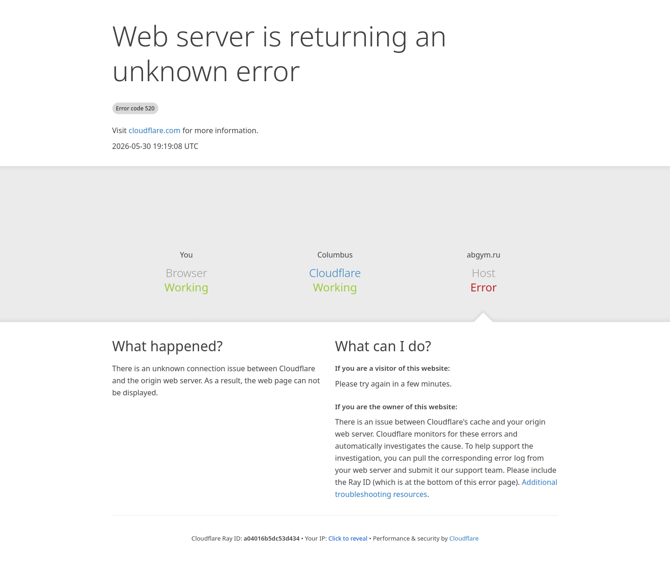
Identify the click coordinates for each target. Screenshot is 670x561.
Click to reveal (347, 538)
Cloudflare (335, 272)
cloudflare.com (155, 130)
